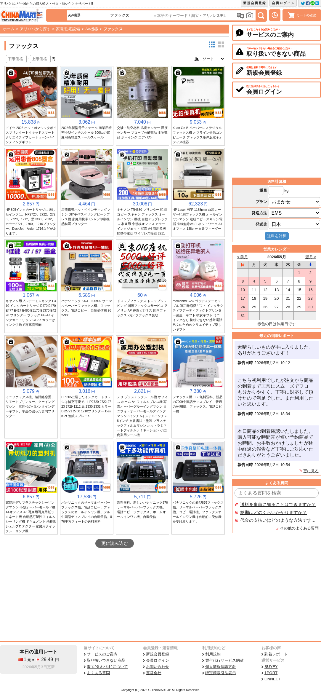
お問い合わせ (157, 666)
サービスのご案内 (102, 654)
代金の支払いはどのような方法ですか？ (278, 520)
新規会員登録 (254, 3)
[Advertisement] (114, 596)
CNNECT (272, 679)
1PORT (270, 673)
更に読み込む (114, 543)
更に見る (311, 471)
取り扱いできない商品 (106, 660)
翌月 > (311, 257)
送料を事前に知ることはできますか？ (278, 504)
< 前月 (242, 257)
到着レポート (276, 654)
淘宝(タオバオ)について (107, 666)
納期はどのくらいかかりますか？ (273, 512)
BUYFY (270, 666)
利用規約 (213, 654)
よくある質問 (98, 673)
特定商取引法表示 (220, 673)
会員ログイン (283, 3)
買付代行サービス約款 (224, 660)
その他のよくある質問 (299, 528)
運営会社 (153, 673)
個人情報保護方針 (220, 666)
